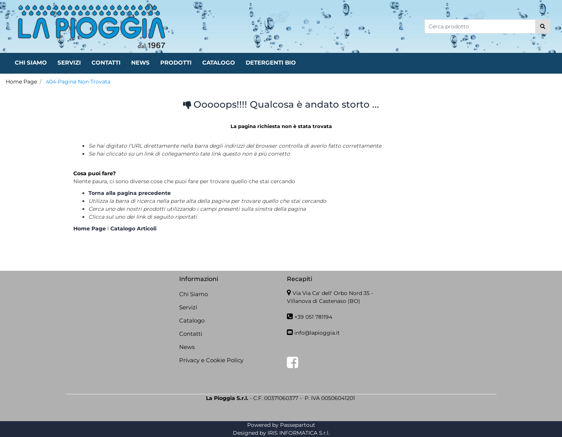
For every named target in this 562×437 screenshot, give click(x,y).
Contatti (190, 333)
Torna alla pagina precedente (129, 193)
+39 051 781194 (313, 316)
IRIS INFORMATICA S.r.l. (299, 432)
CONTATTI (106, 62)
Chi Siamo (193, 294)
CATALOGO (218, 62)
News (187, 347)
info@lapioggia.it (317, 332)
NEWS (140, 62)
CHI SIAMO (31, 62)
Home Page (21, 81)
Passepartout (297, 425)
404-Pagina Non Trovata (78, 81)
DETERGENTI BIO (271, 62)
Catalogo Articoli (133, 228)
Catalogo (191, 320)
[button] (543, 26)
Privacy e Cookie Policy (211, 360)
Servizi (188, 307)
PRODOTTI (176, 62)
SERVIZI (69, 62)
